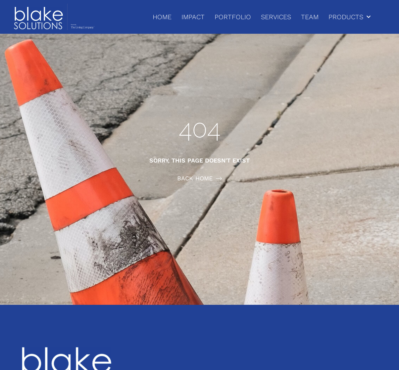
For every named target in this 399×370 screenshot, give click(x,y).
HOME (162, 17)
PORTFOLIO (233, 17)
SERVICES (276, 17)
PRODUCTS (349, 17)
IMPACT (193, 17)
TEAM (310, 17)
